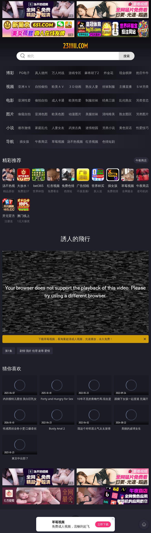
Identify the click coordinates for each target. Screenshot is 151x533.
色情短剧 (108, 141)
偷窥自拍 (24, 114)
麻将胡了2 (92, 73)
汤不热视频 (75, 141)
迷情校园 (92, 128)
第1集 (8, 351)
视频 (10, 86)
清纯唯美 (108, 114)
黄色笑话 (125, 128)
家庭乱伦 (41, 128)
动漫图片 (75, 114)
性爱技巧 (142, 128)
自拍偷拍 (41, 86)
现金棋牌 (125, 73)
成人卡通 (58, 100)
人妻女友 (58, 128)
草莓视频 (58, 141)
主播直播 (125, 86)
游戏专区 (75, 73)
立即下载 (103, 524)
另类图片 (142, 114)
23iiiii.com (75, 46)
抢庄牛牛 (142, 73)
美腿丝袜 (92, 114)
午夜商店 (41, 141)
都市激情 (24, 128)
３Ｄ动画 (75, 86)
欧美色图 (58, 114)
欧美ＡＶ (58, 86)
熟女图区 (125, 114)
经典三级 (108, 100)
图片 (10, 114)
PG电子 (24, 73)
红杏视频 (92, 141)
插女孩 (24, 141)
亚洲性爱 (24, 100)
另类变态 (142, 100)
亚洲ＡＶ (24, 86)
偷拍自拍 (41, 100)
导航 (10, 141)
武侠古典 (75, 128)
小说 (10, 127)
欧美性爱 (75, 100)
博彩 (10, 72)
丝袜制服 (108, 86)
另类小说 (108, 128)
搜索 (126, 56)
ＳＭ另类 (142, 86)
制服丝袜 (92, 100)
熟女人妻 (92, 86)
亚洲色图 (41, 114)
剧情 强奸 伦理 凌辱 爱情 (35, 351)
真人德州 (41, 73)
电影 (10, 100)
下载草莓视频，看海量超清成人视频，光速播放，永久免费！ (92, 339)
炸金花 (108, 73)
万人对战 (58, 73)
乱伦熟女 (125, 100)
